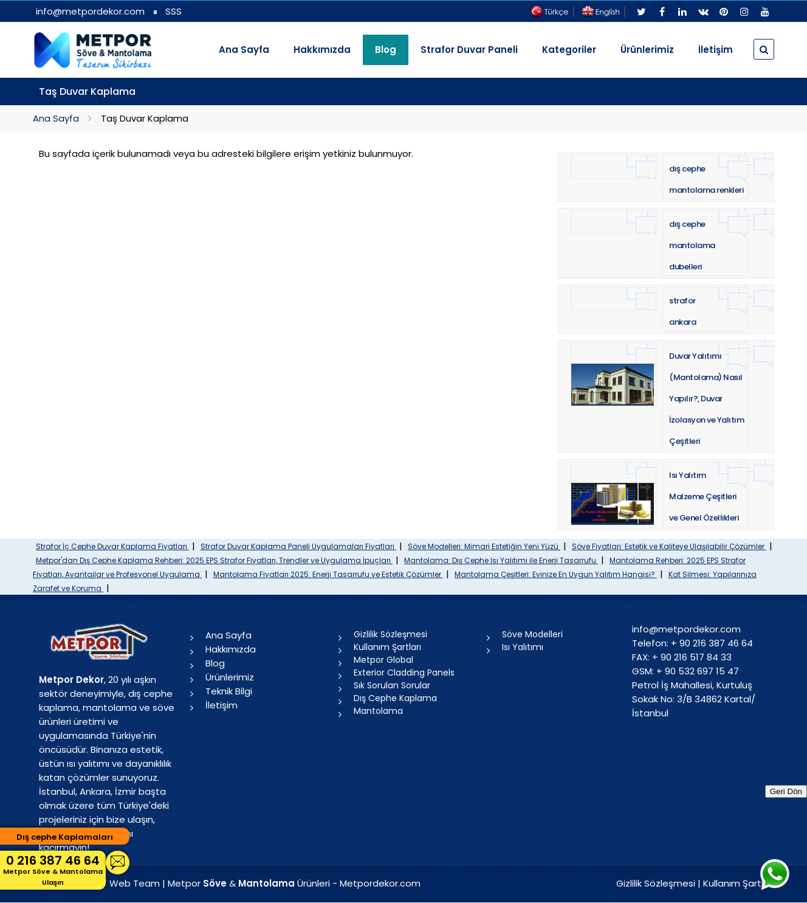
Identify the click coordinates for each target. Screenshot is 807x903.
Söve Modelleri (532, 634)
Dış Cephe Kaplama (395, 698)
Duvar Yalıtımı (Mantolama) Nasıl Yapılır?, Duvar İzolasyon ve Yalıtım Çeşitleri (706, 398)
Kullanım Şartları (387, 647)
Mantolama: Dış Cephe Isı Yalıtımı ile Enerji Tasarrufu (501, 560)
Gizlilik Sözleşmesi (390, 634)
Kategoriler (569, 49)
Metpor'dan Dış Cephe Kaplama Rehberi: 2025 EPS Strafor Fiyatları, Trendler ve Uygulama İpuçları (214, 560)
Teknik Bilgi (228, 691)
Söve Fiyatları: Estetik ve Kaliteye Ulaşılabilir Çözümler (669, 546)
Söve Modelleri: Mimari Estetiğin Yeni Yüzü (484, 546)
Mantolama (378, 711)
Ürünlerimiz (647, 49)
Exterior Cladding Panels (404, 672)
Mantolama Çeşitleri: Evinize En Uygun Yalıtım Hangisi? (556, 574)
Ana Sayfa (244, 49)
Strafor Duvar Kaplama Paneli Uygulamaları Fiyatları (298, 546)
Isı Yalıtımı (522, 647)
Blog (215, 663)
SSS (173, 11)
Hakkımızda (322, 49)
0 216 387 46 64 (53, 870)
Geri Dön (786, 791)
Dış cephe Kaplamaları (64, 837)
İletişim (715, 49)
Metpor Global (383, 660)
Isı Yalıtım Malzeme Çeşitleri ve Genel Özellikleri (703, 496)
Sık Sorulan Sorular (392, 685)
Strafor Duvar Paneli (469, 49)
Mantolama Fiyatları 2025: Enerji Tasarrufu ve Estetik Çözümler (328, 574)
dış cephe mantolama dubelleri (692, 245)
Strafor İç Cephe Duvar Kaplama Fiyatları (112, 546)
